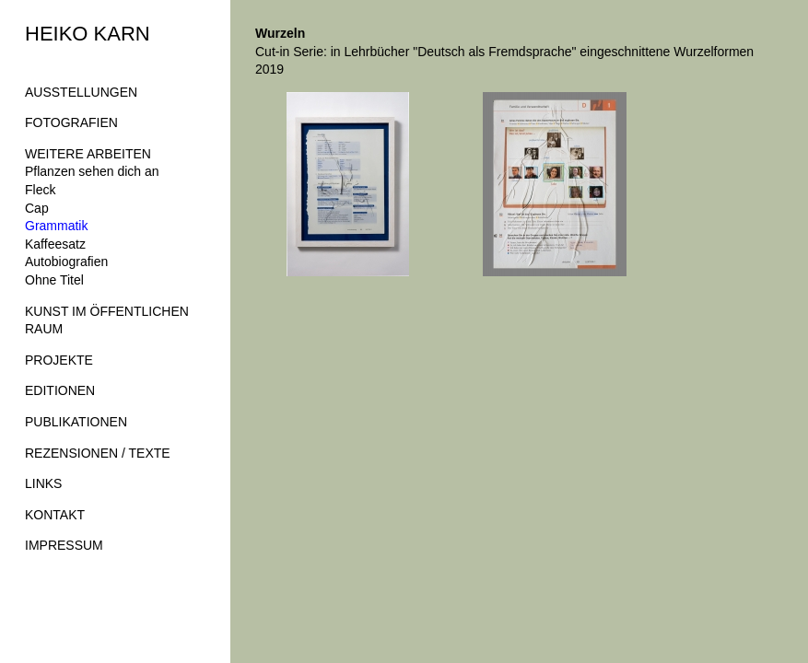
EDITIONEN (60, 390)
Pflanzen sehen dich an (92, 171)
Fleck (40, 189)
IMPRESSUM (64, 545)
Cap (37, 208)
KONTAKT (55, 514)
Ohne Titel (54, 280)
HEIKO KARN (87, 33)
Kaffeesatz (55, 244)
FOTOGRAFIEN (71, 122)
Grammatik (56, 225)
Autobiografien (66, 261)
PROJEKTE (59, 360)
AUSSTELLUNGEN (81, 92)
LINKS (43, 483)
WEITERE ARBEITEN (88, 153)
